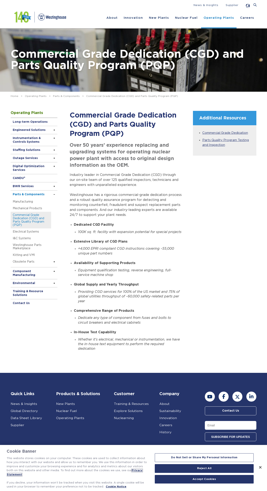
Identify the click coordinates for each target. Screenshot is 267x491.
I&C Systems (22, 238)
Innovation (133, 17)
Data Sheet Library (27, 418)
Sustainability (170, 411)
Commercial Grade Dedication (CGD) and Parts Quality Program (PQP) (29, 220)
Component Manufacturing (24, 273)
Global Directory (24, 411)
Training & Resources (131, 404)
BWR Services (23, 186)
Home (14, 96)
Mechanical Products (28, 208)
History (165, 432)
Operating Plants (218, 17)
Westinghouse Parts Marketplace (27, 247)
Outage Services (25, 158)
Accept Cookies (204, 479)
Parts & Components (66, 96)
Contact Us (21, 303)
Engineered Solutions (29, 130)
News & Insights (206, 5)
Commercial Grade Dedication (225, 132)
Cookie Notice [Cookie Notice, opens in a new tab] (116, 486)
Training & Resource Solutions (28, 293)
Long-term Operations (30, 121)
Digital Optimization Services (29, 168)
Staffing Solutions (27, 150)
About (111, 17)
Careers (247, 17)
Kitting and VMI (24, 255)
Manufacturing (23, 201)
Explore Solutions (129, 411)
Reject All (204, 468)
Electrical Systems (26, 231)
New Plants (159, 17)
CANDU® (19, 178)
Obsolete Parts (24, 261)
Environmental (24, 283)
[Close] (260, 467)
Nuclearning (124, 418)
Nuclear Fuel (186, 17)
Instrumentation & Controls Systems (27, 140)
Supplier (232, 5)
